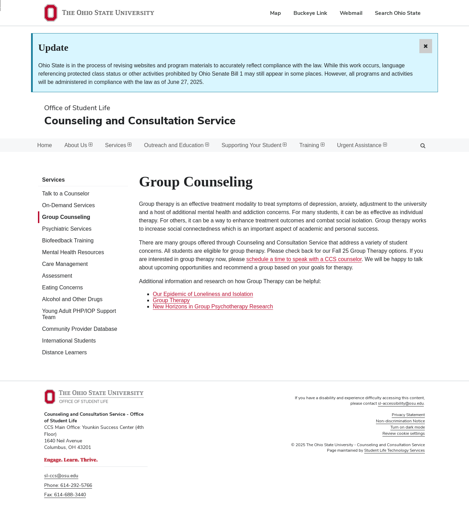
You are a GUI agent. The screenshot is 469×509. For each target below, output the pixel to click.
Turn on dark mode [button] (407, 427)
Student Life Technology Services (394, 450)
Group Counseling (66, 217)
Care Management (65, 264)
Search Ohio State (398, 13)
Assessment (57, 276)
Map (275, 13)
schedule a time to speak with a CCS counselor (303, 259)
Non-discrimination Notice (400, 421)
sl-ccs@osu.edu (61, 475)
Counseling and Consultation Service (140, 120)
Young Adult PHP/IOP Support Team (79, 314)
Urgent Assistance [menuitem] (362, 145)
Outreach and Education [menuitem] (176, 145)
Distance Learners (64, 352)
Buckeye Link (310, 13)
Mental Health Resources (73, 252)
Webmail (351, 13)
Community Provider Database (79, 329)
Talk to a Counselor (65, 193)
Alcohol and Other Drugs (72, 299)
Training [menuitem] (312, 145)
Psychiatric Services (66, 229)
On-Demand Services (68, 205)
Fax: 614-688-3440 (65, 494)
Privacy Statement (408, 414)
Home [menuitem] (44, 145)
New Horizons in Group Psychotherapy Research (213, 306)
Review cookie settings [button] (403, 433)
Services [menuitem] (118, 145)
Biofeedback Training (67, 240)
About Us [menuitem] (78, 145)
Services (53, 180)
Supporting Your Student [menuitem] (254, 145)
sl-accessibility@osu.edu (401, 403)
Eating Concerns (62, 287)
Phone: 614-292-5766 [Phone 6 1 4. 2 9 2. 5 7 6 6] (68, 485)
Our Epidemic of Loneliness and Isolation (203, 294)
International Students (69, 341)
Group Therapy (171, 300)
